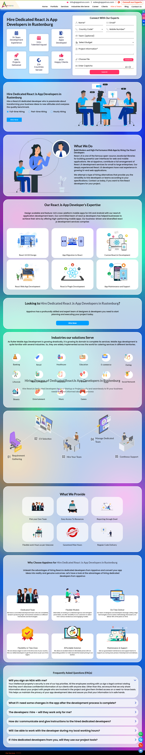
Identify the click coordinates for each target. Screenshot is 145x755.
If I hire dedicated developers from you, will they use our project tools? (53, 740)
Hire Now (14, 119)
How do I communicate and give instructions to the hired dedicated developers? (60, 721)
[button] (140, 750)
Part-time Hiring (39, 112)
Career (95, 6)
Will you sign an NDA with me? (28, 680)
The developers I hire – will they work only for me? (40, 712)
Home (45, 6)
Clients (104, 6)
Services (65, 6)
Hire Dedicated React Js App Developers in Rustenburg (80, 303)
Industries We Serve (80, 6)
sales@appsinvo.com (103, 2)
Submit (104, 72)
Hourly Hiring (59, 112)
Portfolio (54, 6)
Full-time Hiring (17, 112)
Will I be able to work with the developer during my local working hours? (54, 730)
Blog (127, 6)
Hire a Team (116, 6)
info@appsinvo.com (79, 2)
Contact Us (137, 6)
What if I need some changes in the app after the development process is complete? (62, 703)
